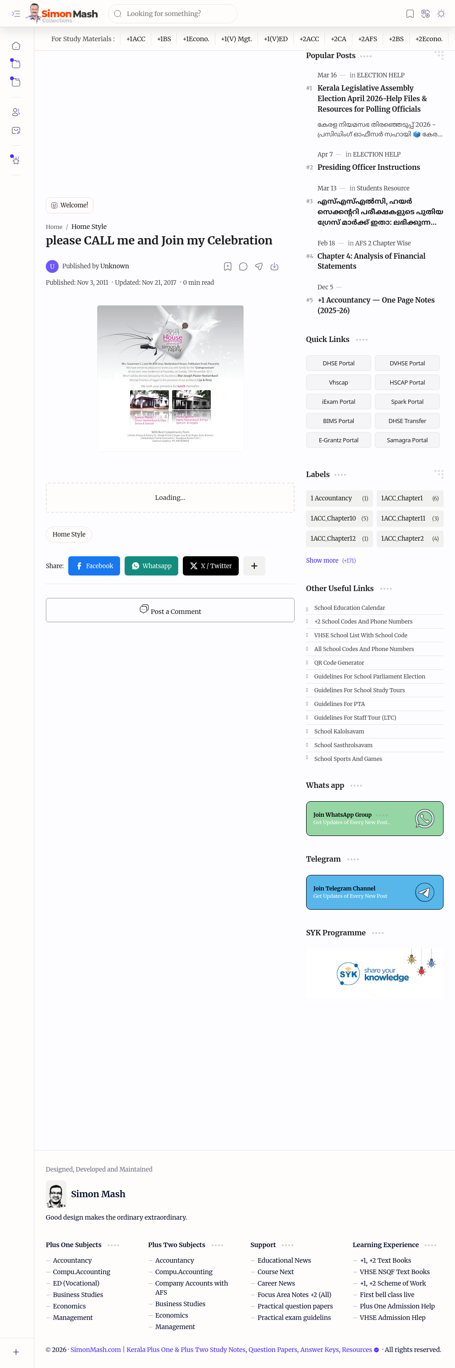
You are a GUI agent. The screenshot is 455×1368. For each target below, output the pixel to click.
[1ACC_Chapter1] (410, 498)
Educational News (284, 1261)
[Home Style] (69, 535)
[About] (16, 112)
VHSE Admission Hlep (393, 1318)
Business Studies (78, 1295)
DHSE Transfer (408, 421)
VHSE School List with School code (360, 635)
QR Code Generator (339, 662)
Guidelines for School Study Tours (359, 690)
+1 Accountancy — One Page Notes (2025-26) (376, 305)
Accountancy (72, 1261)
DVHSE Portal (407, 363)
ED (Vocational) (76, 1283)
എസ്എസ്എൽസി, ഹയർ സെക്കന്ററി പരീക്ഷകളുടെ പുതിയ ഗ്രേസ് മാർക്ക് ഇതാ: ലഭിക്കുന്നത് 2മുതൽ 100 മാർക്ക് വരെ (381, 212)
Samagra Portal (407, 440)
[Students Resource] (383, 188)
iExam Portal (339, 401)
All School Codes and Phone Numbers (364, 649)
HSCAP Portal (407, 382)
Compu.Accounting (81, 1272)
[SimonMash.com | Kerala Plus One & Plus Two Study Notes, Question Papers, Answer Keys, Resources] (61, 13)
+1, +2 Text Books (385, 1261)
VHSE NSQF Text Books (395, 1272)
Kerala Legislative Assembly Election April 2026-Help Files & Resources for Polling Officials (372, 99)
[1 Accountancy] (339, 498)
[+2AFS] (367, 39)
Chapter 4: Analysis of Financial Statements (372, 261)
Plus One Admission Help (397, 1306)
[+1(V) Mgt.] (236, 39)
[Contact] (16, 130)
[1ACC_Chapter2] (410, 539)
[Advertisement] (170, 115)
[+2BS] (396, 39)
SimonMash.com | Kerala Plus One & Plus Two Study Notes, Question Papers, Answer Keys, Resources (225, 1350)
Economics (69, 1306)
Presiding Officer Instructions (369, 167)
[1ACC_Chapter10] (339, 518)
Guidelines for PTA (339, 703)
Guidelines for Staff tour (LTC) (355, 717)
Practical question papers (295, 1306)
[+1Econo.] (196, 39)
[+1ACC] (136, 39)
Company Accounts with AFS (191, 1288)
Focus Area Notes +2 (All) (294, 1295)
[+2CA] (338, 39)
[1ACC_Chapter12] (339, 539)
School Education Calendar (349, 607)
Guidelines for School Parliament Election (369, 676)
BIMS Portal (338, 421)
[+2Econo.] (429, 39)
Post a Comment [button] (170, 610)
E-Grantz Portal (339, 440)
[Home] (16, 46)
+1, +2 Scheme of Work (393, 1283)
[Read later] (228, 266)
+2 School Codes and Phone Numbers (363, 621)
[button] (16, 14)
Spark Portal (407, 401)
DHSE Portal (338, 363)
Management (73, 1318)
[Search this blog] (173, 14)
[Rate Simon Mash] (16, 160)
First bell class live (387, 1295)
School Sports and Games (348, 758)
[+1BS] (164, 39)
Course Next (276, 1272)
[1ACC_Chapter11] (410, 518)
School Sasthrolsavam (343, 745)
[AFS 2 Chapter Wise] (383, 243)
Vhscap (338, 382)
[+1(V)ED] (276, 39)
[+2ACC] (309, 39)
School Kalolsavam (339, 731)
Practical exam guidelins (294, 1318)
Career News (276, 1283)
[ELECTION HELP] (381, 75)
